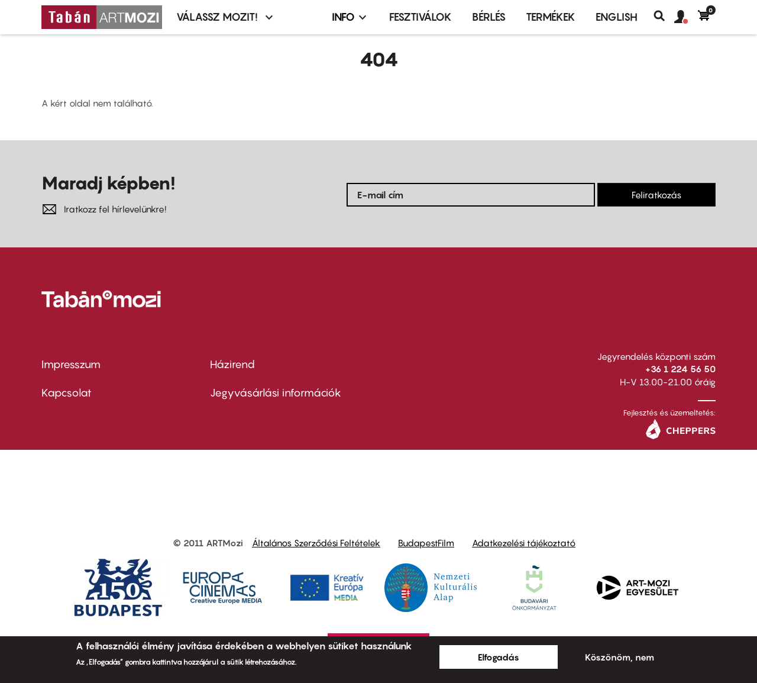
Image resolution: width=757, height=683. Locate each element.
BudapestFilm (426, 542)
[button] (686, 17)
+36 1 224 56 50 (680, 368)
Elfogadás (498, 657)
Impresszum (71, 364)
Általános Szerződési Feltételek (316, 542)
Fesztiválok (420, 17)
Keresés (664, 16)
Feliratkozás (656, 194)
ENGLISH (617, 17)
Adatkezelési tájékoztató (523, 542)
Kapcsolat (66, 392)
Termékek (550, 17)
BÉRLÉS (489, 17)
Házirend (232, 364)
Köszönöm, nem (619, 657)
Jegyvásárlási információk (275, 392)
